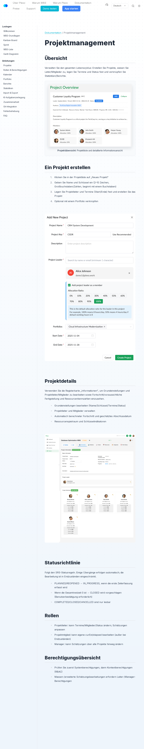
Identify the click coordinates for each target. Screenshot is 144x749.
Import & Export (10, 93)
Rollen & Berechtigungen (15, 70)
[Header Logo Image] (5, 5)
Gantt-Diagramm (10, 54)
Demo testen (50, 8)
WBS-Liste (8, 49)
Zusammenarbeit (11, 102)
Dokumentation (83, 2)
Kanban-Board (10, 40)
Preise (16, 8)
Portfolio (7, 79)
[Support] (106, 4)
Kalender (7, 74)
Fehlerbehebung (11, 111)
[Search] (133, 5)
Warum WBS (39, 2)
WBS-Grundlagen (11, 35)
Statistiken (8, 88)
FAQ (5, 115)
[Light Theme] (139, 5)
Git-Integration (10, 106)
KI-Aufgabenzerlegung (14, 97)
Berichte (7, 83)
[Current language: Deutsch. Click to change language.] (120, 5)
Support (30, 8)
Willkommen (9, 31)
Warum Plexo (60, 2)
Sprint (6, 45)
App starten (71, 8)
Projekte (7, 65)
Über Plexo (19, 2)
